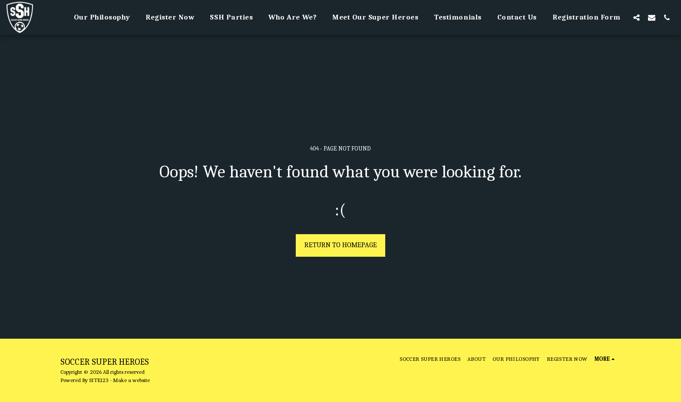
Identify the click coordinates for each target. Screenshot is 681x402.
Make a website (131, 380)
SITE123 (99, 380)
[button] (636, 17)
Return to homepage (340, 245)
